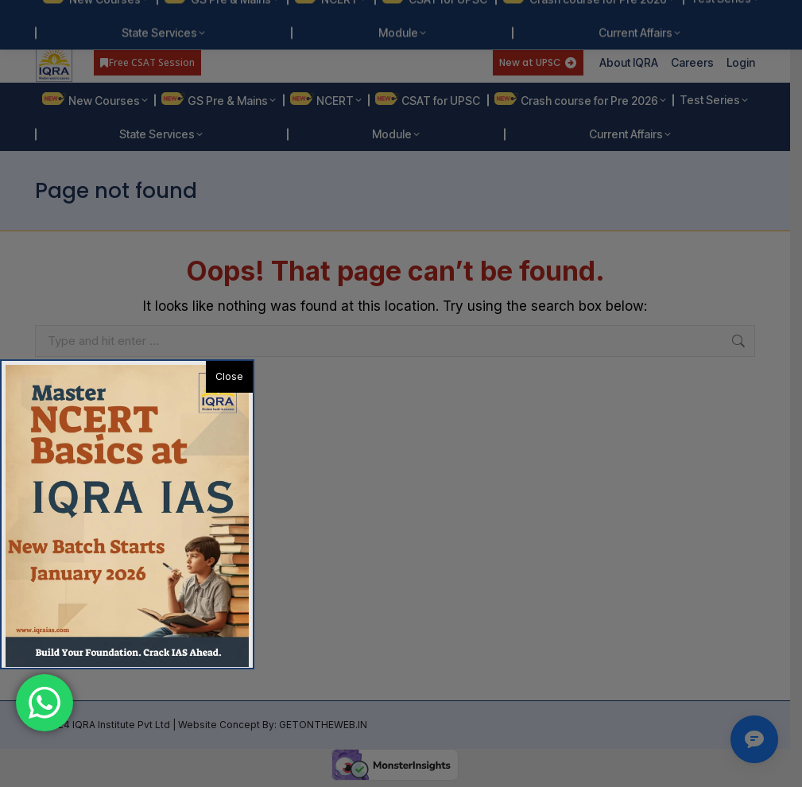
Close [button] (229, 376)
